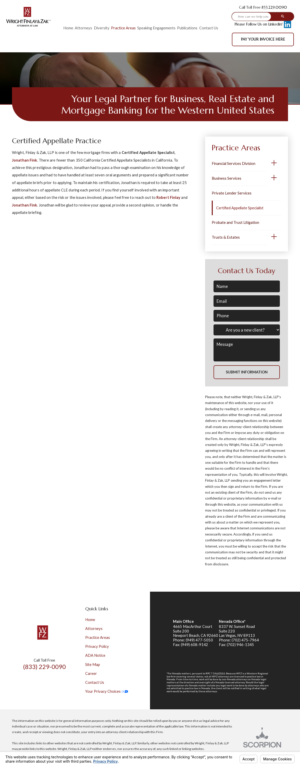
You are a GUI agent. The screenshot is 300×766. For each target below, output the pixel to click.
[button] (273, 163)
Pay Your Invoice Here (263, 39)
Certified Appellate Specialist (240, 208)
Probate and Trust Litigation (235, 222)
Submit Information (247, 372)
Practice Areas (97, 637)
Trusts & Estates (226, 237)
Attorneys (94, 628)
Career (91, 673)
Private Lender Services (232, 193)
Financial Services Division (233, 163)
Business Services (226, 178)
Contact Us (94, 682)
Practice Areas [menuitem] (123, 28)
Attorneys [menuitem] (83, 28)
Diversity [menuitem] (101, 28)
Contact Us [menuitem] (208, 28)
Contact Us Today (246, 270)
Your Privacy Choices (106, 691)
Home (90, 619)
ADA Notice (95, 655)
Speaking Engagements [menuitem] (156, 28)
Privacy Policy (97, 646)
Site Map (92, 664)
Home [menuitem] (68, 28)
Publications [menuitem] (187, 28)
